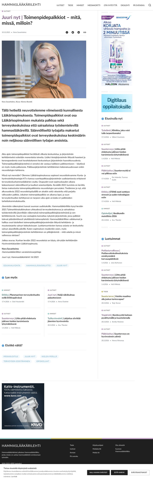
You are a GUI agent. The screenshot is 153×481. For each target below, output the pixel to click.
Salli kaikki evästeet (98, 472)
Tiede (70, 5)
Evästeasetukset (139, 472)
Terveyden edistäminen (17, 361)
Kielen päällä (49, 357)
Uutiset (60, 5)
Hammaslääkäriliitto (38, 266)
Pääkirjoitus (11, 357)
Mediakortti (94, 5)
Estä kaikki (119, 472)
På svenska (139, 5)
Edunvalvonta (12, 266)
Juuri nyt (62, 266)
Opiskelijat (42, 361)
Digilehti (125, 5)
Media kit (96, 453)
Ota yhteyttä (110, 5)
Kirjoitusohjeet (98, 445)
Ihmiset (80, 5)
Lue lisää (14, 476)
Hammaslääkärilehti (21, 4)
